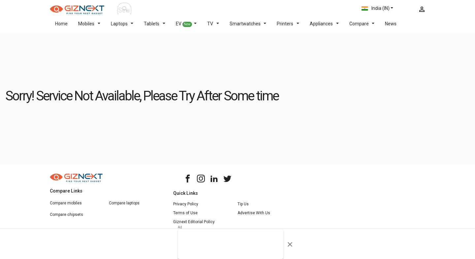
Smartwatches (248, 27)
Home (61, 27)
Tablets (154, 27)
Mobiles (89, 27)
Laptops (122, 27)
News (390, 27)
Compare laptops (124, 207)
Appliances (324, 27)
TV (213, 27)
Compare (362, 27)
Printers (288, 27)
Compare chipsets (66, 218)
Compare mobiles (66, 207)
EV (186, 28)
